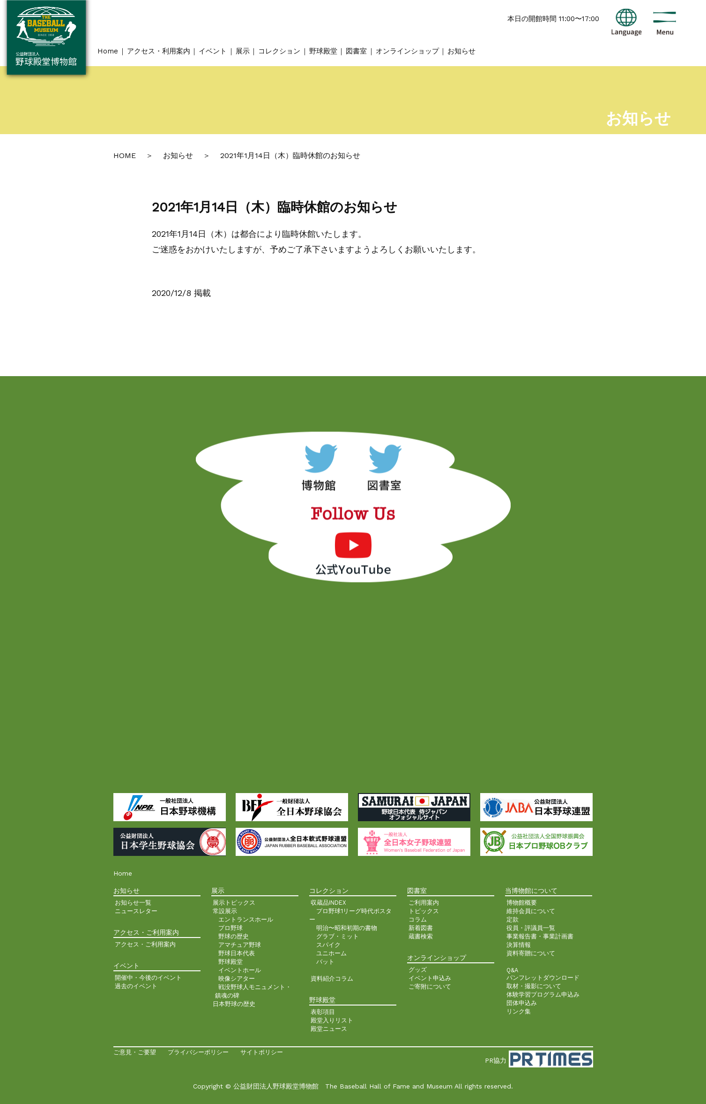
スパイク (328, 944)
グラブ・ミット (337, 936)
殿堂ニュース (329, 1028)
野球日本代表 (236, 953)
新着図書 (421, 927)
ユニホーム (331, 953)
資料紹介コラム (332, 978)
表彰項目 (323, 1011)
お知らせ (461, 51)
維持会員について (530, 911)
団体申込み (521, 1002)
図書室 (356, 51)
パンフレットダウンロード (543, 977)
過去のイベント (136, 986)
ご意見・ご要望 (134, 1052)
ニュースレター (136, 911)
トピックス (424, 911)
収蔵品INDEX (328, 902)
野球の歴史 (233, 936)
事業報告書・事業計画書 (539, 936)
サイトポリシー (261, 1052)
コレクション (279, 51)
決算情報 (518, 944)
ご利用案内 (424, 902)
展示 (243, 51)
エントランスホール (245, 919)
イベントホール (239, 970)
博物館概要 (521, 902)
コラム (418, 919)
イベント (213, 51)
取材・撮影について (533, 986)
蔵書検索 (421, 936)
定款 (512, 919)
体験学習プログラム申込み (543, 994)
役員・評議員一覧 (530, 927)
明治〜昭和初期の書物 (346, 927)
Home (107, 51)
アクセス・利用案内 (158, 51)
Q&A (512, 970)
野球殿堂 (323, 51)
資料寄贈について (530, 953)
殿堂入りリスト (332, 1020)
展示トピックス (234, 902)
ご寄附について (430, 986)
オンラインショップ (407, 51)
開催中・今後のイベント (148, 977)
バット (325, 961)
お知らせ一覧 (133, 902)
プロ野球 (230, 927)
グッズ (418, 969)
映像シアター (236, 978)
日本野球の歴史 (234, 1003)
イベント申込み (430, 978)
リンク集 (518, 1011)
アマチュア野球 (239, 944)
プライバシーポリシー (198, 1052)
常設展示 (225, 911)
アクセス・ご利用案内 (145, 944)
